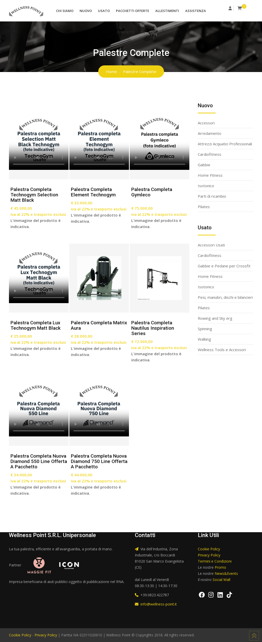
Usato (104, 10)
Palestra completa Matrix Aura (99, 325)
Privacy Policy (209, 555)
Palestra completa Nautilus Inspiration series (152, 328)
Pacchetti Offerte (132, 10)
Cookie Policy (209, 548)
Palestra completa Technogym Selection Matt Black (34, 194)
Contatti (125, 32)
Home (111, 71)
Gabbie (204, 164)
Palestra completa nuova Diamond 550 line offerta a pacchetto (38, 461)
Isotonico (206, 185)
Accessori (206, 122)
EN (142, 32)
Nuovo (86, 10)
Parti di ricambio (212, 196)
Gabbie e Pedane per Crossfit (224, 265)
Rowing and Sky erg (215, 318)
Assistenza (195, 10)
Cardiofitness (209, 154)
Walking (204, 339)
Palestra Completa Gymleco (151, 192)
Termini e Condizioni (215, 561)
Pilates (204, 206)
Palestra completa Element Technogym (93, 192)
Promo (220, 567)
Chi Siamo (64, 10)
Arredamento (209, 133)
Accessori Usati (211, 244)
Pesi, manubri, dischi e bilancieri (225, 297)
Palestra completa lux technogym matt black (35, 325)
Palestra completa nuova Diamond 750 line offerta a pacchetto (99, 461)
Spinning (205, 328)
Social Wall (221, 579)
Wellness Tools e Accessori (222, 349)
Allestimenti (167, 10)
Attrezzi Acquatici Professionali (225, 143)
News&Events (226, 573)
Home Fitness (210, 175)
